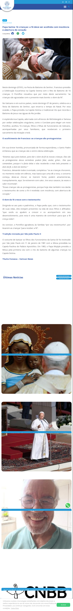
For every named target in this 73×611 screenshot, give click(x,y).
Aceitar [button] (63, 605)
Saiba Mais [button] (15, 608)
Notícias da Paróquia (64, 276)
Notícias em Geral (64, 278)
